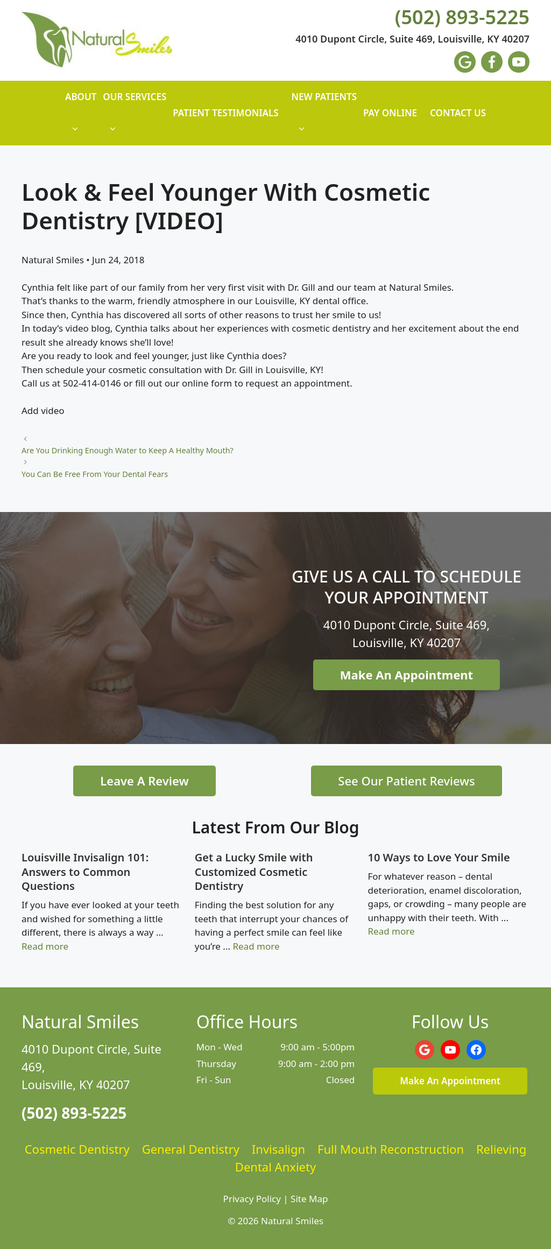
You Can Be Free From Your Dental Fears (95, 474)
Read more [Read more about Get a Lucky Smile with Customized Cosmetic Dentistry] (255, 946)
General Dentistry (190, 1149)
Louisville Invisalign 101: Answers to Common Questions (85, 871)
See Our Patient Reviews (406, 781)
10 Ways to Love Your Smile (439, 857)
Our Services (134, 117)
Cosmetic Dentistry (77, 1149)
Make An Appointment (406, 674)
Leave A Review (144, 781)
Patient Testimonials (225, 113)
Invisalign (278, 1149)
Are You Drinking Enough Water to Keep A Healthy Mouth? (128, 450)
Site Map (309, 1198)
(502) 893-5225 (462, 17)
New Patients (324, 117)
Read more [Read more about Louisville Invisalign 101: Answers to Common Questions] (45, 946)
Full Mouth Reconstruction (390, 1149)
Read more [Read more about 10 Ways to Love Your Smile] (391, 931)
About (80, 117)
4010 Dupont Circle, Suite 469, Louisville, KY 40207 (412, 39)
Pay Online (390, 113)
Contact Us (458, 113)
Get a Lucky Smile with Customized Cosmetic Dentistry (254, 871)
